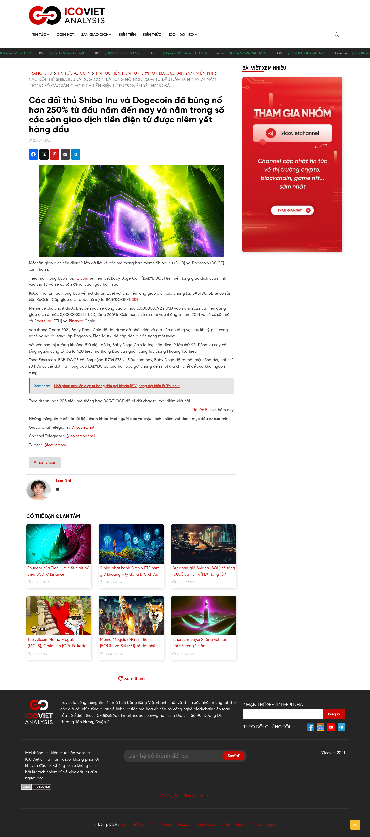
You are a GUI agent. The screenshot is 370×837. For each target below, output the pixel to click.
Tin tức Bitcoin (204, 409)
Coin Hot (65, 34)
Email (233, 756)
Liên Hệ (205, 796)
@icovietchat (82, 427)
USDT (133, 299)
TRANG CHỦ (40, 73)
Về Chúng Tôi (169, 796)
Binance (76, 320)
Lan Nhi (63, 481)
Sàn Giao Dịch (94, 34)
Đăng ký (334, 714)
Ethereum (42, 320)
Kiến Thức (152, 34)
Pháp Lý (189, 796)
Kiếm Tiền (127, 34)
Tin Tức (39, 34)
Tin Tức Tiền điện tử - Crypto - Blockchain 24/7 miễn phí (154, 73)
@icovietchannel (80, 435)
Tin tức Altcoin (74, 73)
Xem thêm (131, 678)
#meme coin (45, 462)
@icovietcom (54, 444)
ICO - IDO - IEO (181, 34)
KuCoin (81, 278)
